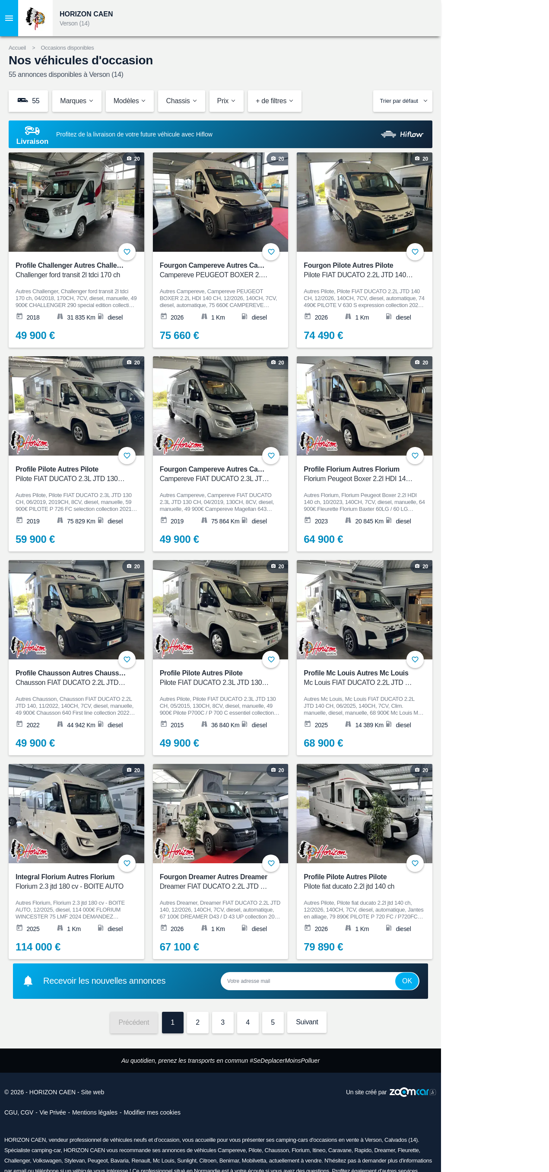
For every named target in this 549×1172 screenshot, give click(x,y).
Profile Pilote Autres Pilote (71, 474)
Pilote (255, 1150)
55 (28, 101)
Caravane (340, 1150)
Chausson (277, 1150)
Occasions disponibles (67, 47)
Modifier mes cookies (152, 1112)
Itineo (318, 1150)
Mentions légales (94, 1112)
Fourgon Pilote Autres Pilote (359, 270)
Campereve (232, 1150)
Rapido (362, 1150)
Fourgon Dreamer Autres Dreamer (215, 882)
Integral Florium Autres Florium (71, 882)
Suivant (307, 1022)
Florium (300, 1150)
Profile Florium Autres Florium (359, 474)
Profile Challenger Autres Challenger (73, 270)
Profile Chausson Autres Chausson (71, 678)
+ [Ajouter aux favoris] (127, 251)
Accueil (17, 47)
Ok (407, 981)
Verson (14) (74, 23)
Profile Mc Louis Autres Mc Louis (359, 678)
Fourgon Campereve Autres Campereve (223, 270)
